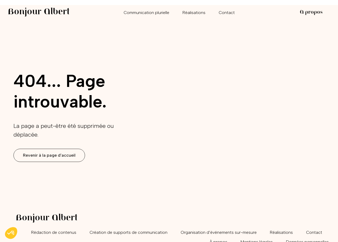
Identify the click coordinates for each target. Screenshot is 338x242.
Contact (227, 12)
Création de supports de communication (128, 232)
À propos (311, 13)
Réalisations (193, 12)
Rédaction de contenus (53, 232)
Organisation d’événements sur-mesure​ (219, 232)
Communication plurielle (146, 12)
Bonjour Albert (39, 12)
